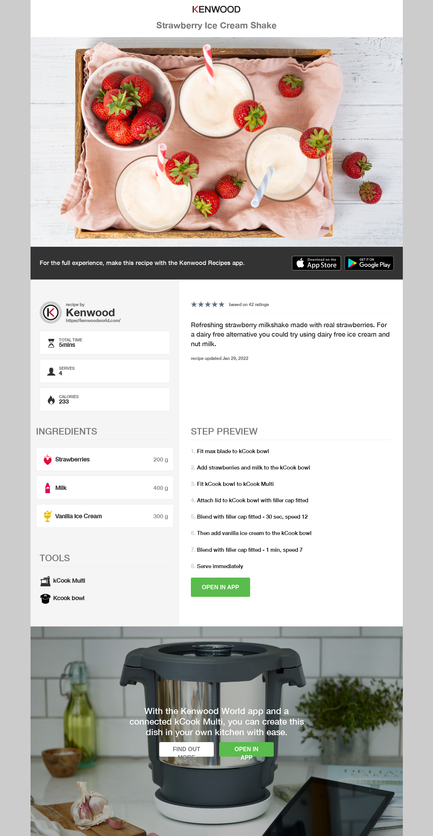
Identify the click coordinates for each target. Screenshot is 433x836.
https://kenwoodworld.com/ (93, 320)
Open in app (220, 587)
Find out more (186, 751)
